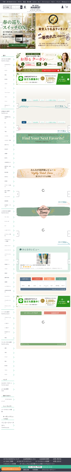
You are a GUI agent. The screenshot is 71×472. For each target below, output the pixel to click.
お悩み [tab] (49, 279)
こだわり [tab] (37, 279)
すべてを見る (61, 344)
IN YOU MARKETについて (11, 459)
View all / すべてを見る (58, 289)
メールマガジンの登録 (44, 461)
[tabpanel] (17, 31)
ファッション (61, 100)
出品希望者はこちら (30, 459)
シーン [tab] (61, 279)
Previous (1, 25)
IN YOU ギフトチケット (25, 461)
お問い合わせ (59, 461)
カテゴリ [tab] (25, 279)
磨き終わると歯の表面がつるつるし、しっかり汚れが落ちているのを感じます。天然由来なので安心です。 (41, 268)
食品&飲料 (35, 100)
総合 (24, 100)
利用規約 (35, 470)
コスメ (42, 100)
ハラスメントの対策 (9, 464)
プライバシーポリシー (49, 470)
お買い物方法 (59, 459)
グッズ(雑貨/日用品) (51, 100)
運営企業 (26, 470)
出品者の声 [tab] (55, 313)
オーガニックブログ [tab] (31, 313)
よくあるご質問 (8, 461)
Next (69, 25)
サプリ (29, 100)
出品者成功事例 (46, 459)
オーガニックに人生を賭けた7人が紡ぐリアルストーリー (38, 464)
